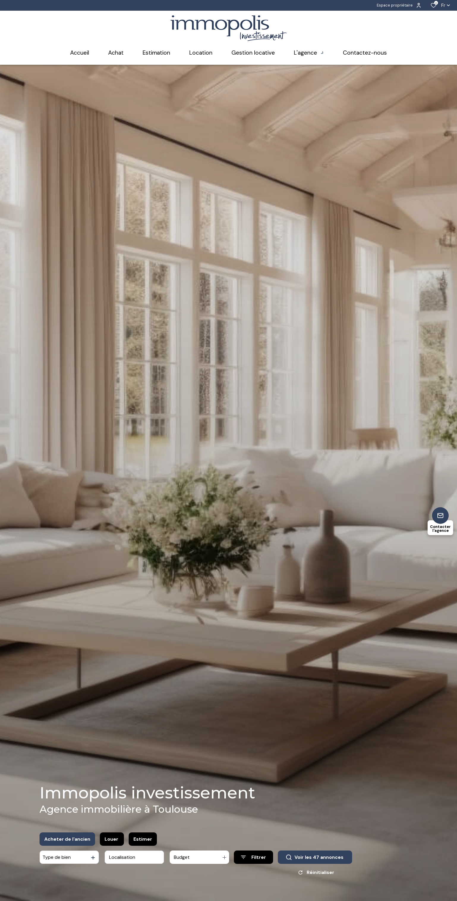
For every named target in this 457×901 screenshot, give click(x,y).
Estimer (142, 839)
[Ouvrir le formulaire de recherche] (253, 857)
